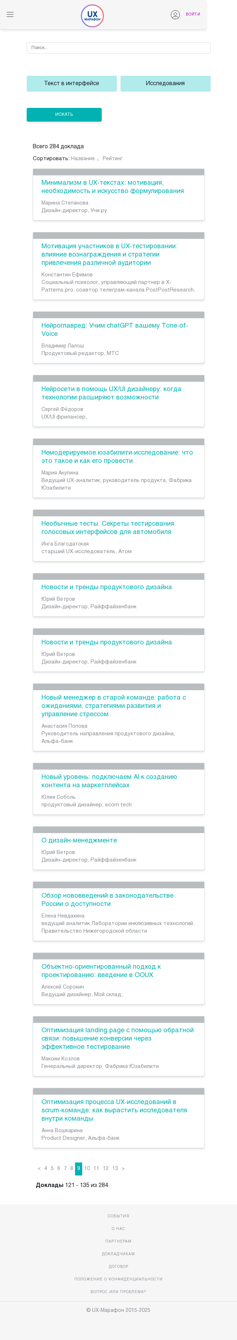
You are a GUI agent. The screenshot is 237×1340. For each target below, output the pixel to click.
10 (87, 1168)
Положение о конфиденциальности (118, 1279)
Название (83, 159)
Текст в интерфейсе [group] (71, 83)
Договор (118, 1267)
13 (115, 1168)
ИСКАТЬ (64, 115)
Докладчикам (118, 1254)
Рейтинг (113, 159)
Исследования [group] (165, 83)
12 (106, 1168)
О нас (118, 1229)
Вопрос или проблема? (118, 1292)
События (119, 1216)
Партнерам (118, 1241)
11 (96, 1168)
